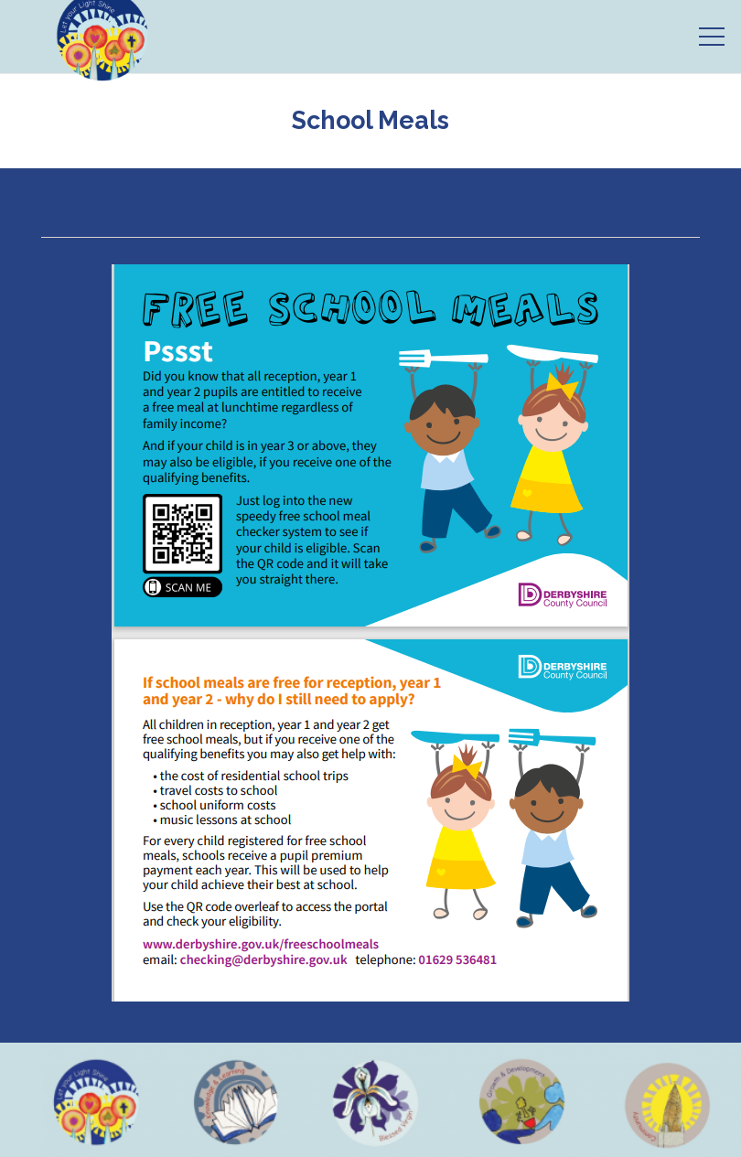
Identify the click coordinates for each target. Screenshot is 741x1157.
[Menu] (712, 36)
